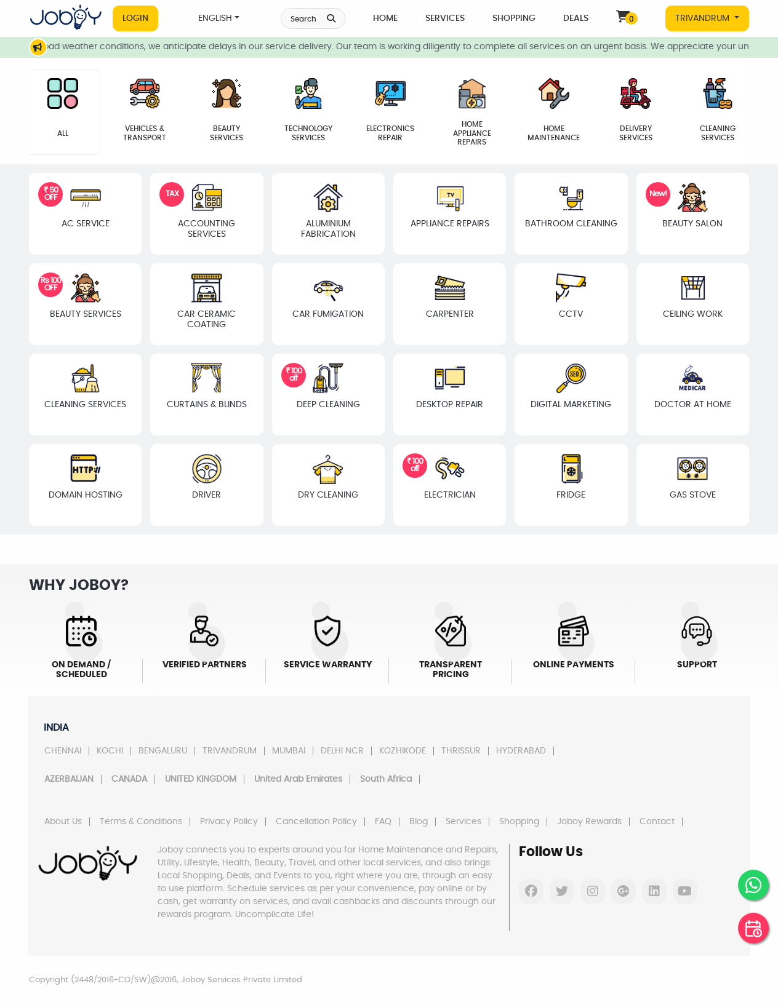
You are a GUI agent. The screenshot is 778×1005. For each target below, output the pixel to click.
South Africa (386, 779)
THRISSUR (461, 751)
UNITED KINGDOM (200, 779)
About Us (63, 821)
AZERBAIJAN (69, 779)
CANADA (129, 779)
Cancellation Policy (316, 821)
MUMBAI (288, 751)
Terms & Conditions (141, 821)
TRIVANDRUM (703, 18)
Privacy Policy (229, 821)
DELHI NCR (342, 751)
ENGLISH (215, 18)
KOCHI (110, 751)
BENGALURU (162, 751)
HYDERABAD (521, 751)
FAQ (383, 821)
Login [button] (135, 18)
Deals (575, 18)
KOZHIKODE (402, 751)
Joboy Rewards (589, 821)
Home (385, 18)
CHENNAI (62, 751)
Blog (418, 821)
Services (445, 18)
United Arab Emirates (298, 779)
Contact (657, 821)
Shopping (513, 18)
